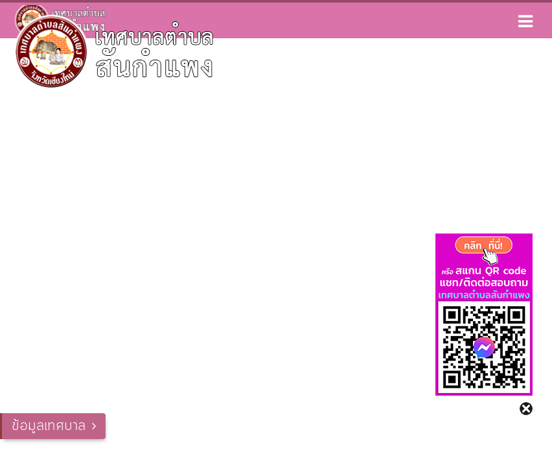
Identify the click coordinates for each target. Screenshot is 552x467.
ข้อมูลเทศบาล (49, 426)
